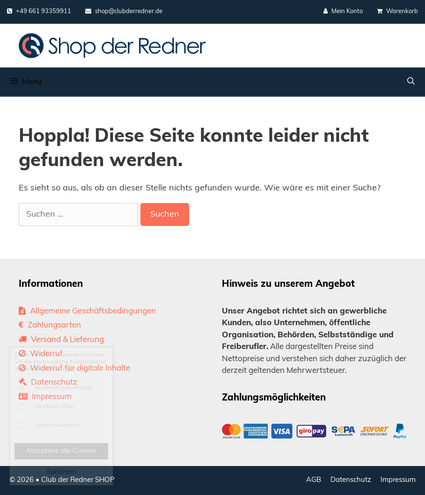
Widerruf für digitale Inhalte (74, 368)
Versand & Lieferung (61, 340)
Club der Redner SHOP (78, 480)
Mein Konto (343, 11)
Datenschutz (48, 382)
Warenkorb (397, 11)
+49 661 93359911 (39, 11)
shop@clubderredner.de (123, 11)
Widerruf (41, 354)
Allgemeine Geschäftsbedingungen (87, 311)
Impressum (45, 397)
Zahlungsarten (50, 325)
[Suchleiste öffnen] (410, 82)
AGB (313, 480)
